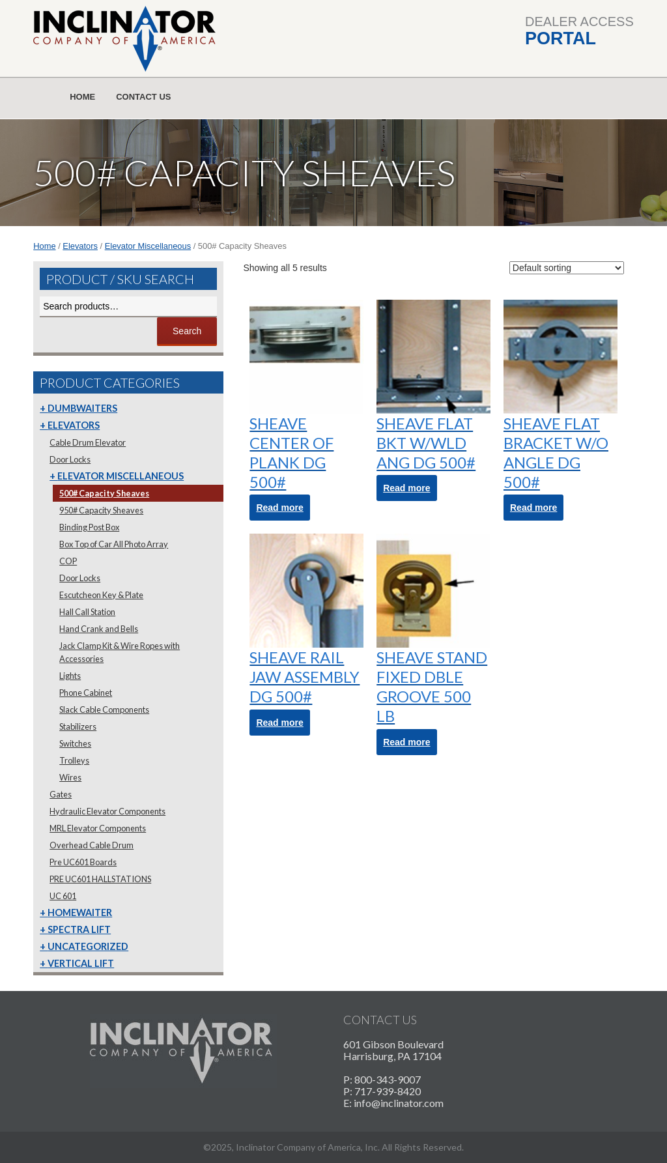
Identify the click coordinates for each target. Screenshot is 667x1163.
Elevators (80, 246)
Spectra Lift (79, 929)
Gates (61, 794)
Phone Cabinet (85, 692)
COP (68, 561)
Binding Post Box (89, 527)
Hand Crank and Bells (98, 629)
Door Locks (70, 459)
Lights (70, 675)
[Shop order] (566, 267)
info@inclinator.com (399, 1103)
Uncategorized (88, 946)
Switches (75, 743)
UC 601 (63, 896)
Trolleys (74, 760)
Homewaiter (80, 912)
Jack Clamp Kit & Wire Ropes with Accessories (119, 652)
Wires (70, 777)
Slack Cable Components (104, 709)
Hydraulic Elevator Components (107, 811)
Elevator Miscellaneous (148, 246)
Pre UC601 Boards (83, 862)
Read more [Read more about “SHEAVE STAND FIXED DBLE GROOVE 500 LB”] (406, 742)
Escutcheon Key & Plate (101, 595)
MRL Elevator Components (98, 828)
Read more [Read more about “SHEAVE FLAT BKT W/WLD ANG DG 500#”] (406, 488)
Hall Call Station (87, 612)
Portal (560, 38)
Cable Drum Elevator (88, 442)
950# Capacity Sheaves (101, 510)
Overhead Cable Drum (92, 845)
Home (82, 97)
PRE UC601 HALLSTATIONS (100, 879)
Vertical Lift (81, 963)
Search (187, 331)
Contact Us (143, 97)
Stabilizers (77, 726)
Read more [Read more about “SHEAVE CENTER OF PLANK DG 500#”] (279, 507)
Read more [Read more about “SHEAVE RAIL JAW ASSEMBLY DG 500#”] (279, 722)
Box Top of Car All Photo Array (113, 544)
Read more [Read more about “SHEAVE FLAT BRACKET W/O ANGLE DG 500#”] (533, 507)
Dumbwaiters (82, 408)
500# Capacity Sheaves (104, 493)
